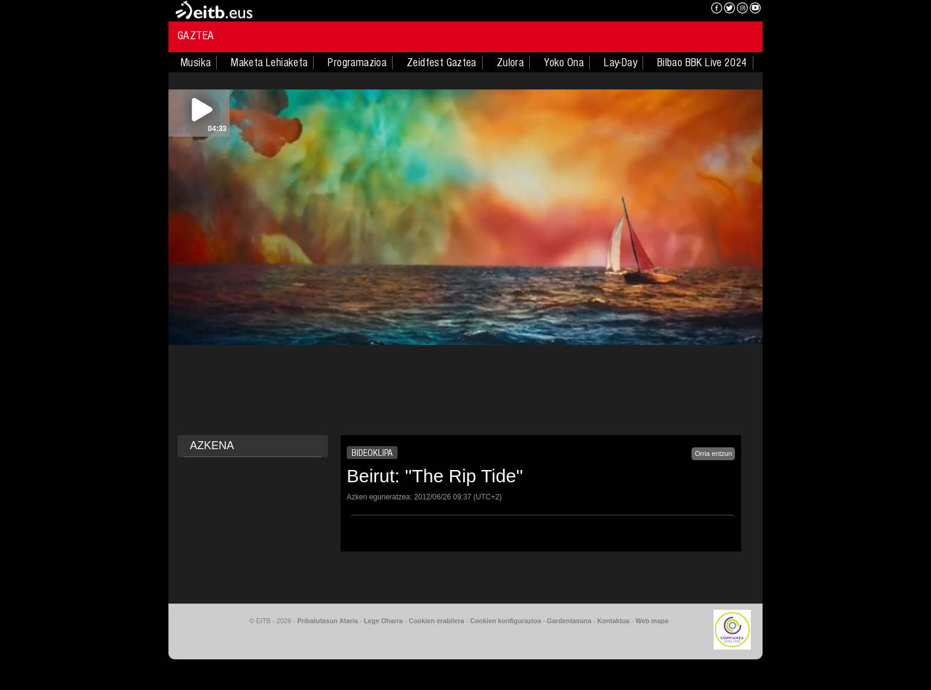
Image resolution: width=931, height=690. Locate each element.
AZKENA (212, 445)
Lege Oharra (383, 620)
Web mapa (651, 620)
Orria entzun (713, 453)
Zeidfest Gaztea (442, 62)
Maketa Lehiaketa (269, 62)
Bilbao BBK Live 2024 (702, 62)
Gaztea (196, 35)
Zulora (510, 62)
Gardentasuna (569, 620)
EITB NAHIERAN (657, 9)
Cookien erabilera (436, 620)
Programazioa (357, 62)
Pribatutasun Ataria (327, 620)
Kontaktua (613, 620)
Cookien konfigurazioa (505, 620)
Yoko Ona (564, 62)
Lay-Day (620, 62)
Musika (196, 62)
